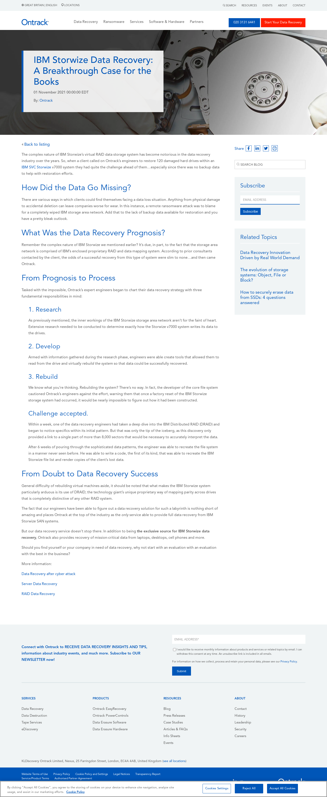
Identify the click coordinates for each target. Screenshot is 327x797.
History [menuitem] (240, 716)
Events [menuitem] (168, 743)
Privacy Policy (288, 661)
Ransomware (113, 22)
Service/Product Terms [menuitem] (35, 778)
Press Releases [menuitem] (174, 716)
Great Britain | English (40, 5)
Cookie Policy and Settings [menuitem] (91, 774)
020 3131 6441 (244, 22)
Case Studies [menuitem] (173, 722)
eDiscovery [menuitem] (30, 729)
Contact (299, 5)
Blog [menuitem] (167, 709)
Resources (249, 5)
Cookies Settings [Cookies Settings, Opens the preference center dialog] (216, 788)
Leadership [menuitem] (243, 722)
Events (267, 5)
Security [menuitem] (240, 729)
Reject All (249, 788)
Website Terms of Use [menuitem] (35, 774)
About (282, 5)
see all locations (174, 761)
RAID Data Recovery (38, 594)
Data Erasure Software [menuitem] (109, 722)
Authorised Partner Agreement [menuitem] (73, 778)
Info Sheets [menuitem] (172, 736)
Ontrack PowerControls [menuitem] (110, 716)
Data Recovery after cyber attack (48, 574)
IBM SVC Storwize (36, 167)
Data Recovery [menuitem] (32, 709)
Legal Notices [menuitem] (121, 774)
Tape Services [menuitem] (32, 722)
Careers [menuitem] (240, 736)
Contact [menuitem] (241, 709)
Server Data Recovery (39, 584)
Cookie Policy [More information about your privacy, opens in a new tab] (75, 792)
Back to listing (36, 145)
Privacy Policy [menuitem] (61, 774)
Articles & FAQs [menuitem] (176, 729)
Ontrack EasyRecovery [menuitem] (109, 709)
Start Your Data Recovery (283, 22)
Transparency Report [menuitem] (147, 774)
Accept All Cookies (282, 788)
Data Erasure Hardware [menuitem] (110, 729)
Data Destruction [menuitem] (34, 716)
